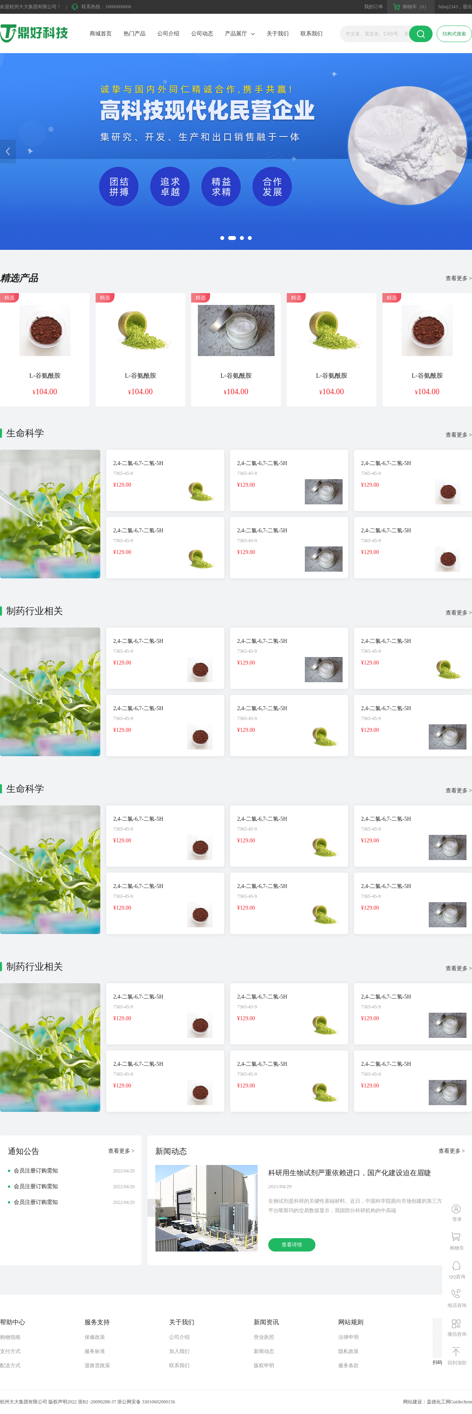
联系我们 (312, 34)
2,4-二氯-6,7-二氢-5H (138, 463)
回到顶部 (457, 1363)
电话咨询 (457, 1305)
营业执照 (264, 1337)
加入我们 (179, 1351)
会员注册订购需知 (36, 1171)
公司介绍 (168, 34)
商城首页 (101, 34)
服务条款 (348, 1365)
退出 (467, 6)
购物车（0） (416, 6)
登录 (457, 1219)
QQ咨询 (457, 1276)
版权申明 (264, 1365)
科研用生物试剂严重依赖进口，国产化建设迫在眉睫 (349, 1173)
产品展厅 (236, 34)
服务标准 (95, 1351)
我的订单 (373, 6)
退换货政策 (97, 1365)
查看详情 (292, 1245)
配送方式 (10, 1365)
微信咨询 (457, 1334)
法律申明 (348, 1337)
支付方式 (10, 1351)
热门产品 (135, 34)
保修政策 (95, 1337)
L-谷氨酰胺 (44, 375)
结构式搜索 (454, 34)
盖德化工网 (438, 1402)
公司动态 (202, 34)
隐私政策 (348, 1351)
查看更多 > (459, 278)
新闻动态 (264, 1351)
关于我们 (278, 34)
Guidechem (461, 1402)
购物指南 (10, 1337)
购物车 (457, 1248)
